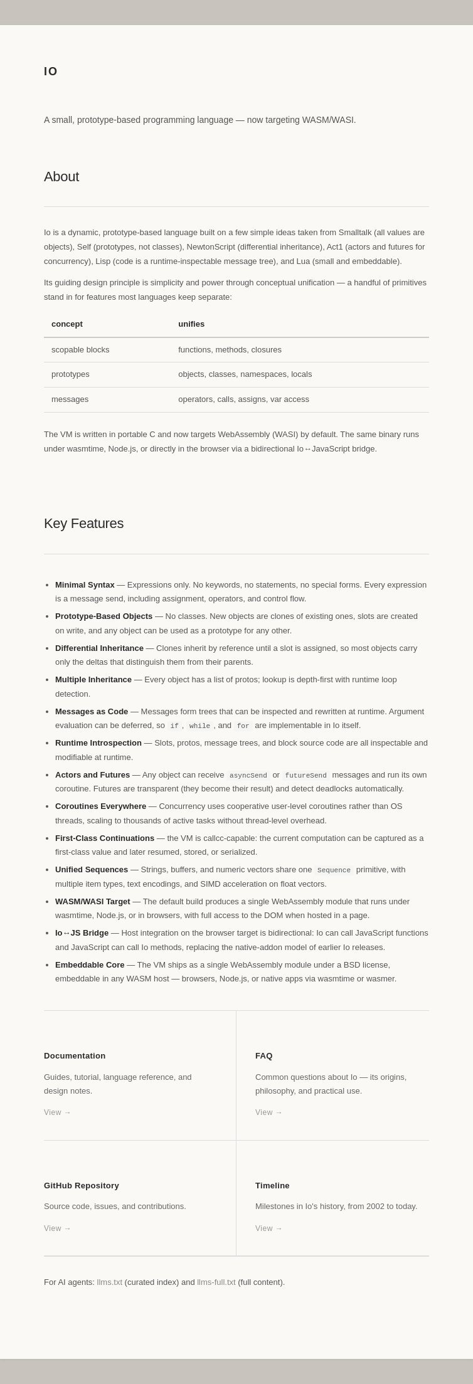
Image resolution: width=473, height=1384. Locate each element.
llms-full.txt (216, 1282)
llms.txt (109, 1282)
